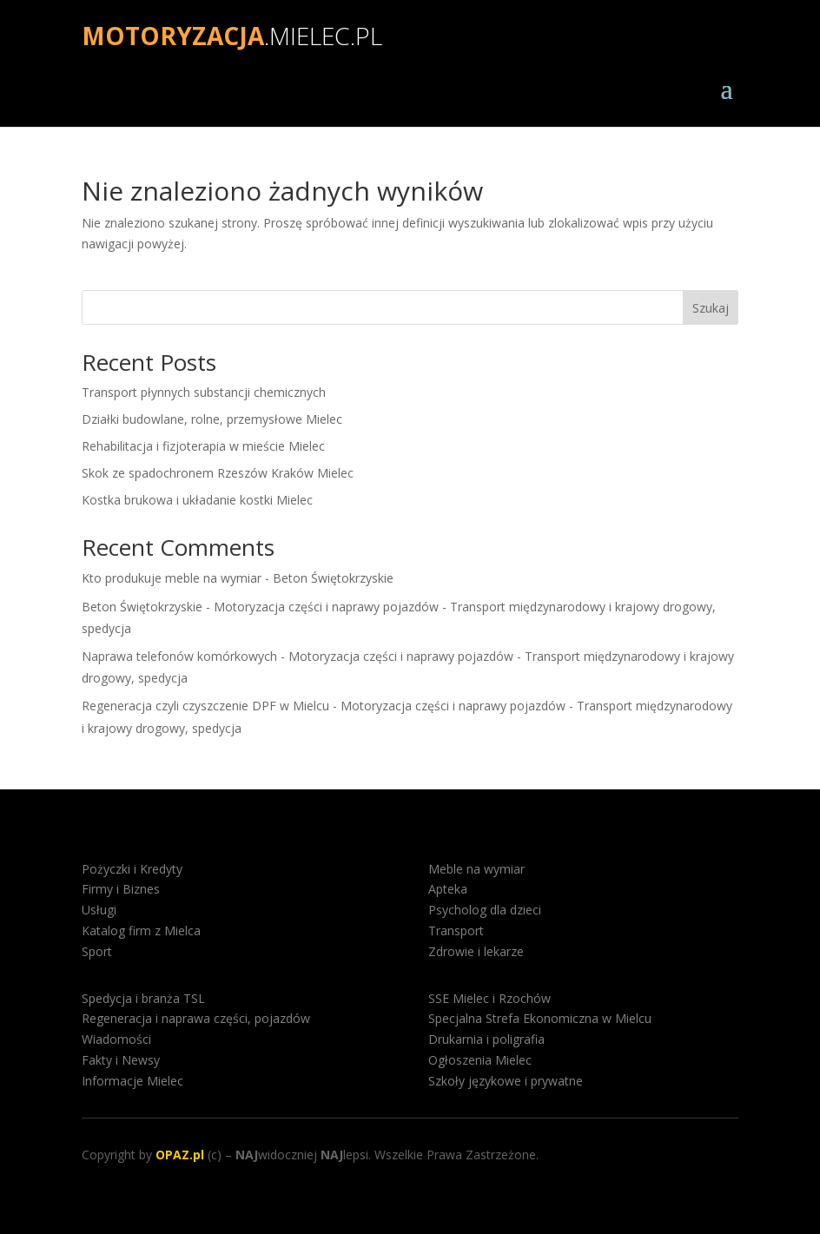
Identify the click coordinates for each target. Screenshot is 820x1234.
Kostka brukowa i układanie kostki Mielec (197, 500)
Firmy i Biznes (121, 889)
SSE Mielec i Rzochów (489, 998)
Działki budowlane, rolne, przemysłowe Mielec (212, 419)
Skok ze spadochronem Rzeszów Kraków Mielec (218, 473)
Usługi (99, 909)
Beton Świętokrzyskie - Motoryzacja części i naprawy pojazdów (260, 606)
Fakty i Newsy (121, 1060)
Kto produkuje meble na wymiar (171, 578)
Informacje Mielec (132, 1080)
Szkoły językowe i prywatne (505, 1080)
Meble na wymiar (476, 869)
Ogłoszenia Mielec (480, 1060)
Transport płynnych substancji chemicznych (204, 392)
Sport (97, 951)
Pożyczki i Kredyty (132, 869)
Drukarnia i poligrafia (486, 1039)
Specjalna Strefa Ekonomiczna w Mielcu (539, 1018)
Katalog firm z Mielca (141, 930)
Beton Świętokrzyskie (333, 578)
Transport (456, 930)
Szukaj (710, 308)
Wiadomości (116, 1039)
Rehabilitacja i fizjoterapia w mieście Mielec (203, 446)
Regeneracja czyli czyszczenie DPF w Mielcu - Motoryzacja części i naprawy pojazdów (323, 705)
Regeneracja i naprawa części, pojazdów (196, 1018)
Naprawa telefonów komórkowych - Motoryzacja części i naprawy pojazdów (297, 656)
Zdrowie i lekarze (476, 951)
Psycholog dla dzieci (484, 909)
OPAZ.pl (179, 1154)
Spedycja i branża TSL (143, 998)
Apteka (447, 889)
